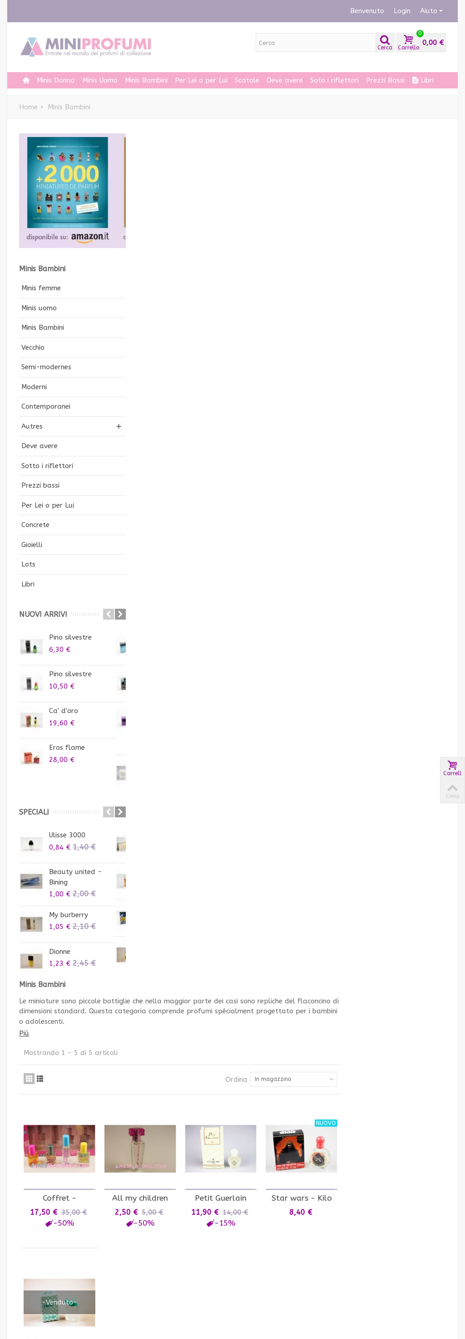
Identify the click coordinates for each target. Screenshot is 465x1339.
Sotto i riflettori (47, 466)
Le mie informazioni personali (54, 1267)
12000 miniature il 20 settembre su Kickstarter (409, 1046)
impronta (148, 1293)
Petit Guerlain (327, 350)
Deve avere (285, 80)
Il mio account (47, 1214)
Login (402, 11)
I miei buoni (41, 1284)
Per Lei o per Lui (201, 80)
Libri (423, 80)
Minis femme (41, 288)
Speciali (34, 812)
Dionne (59, 952)
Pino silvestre (70, 637)
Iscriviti (256, 1269)
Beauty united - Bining (75, 877)
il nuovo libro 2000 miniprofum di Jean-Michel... (412, 1096)
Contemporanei (45, 406)
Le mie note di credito (58, 1240)
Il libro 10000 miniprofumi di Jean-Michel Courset (412, 1147)
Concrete (35, 525)
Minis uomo (39, 308)
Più (134, 187)
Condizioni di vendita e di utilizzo (174, 1265)
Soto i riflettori (334, 80)
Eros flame (67, 747)
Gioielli (31, 545)
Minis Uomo (100, 80)
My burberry (68, 915)
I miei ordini (41, 1229)
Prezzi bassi (40, 485)
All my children (248, 350)
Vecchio (33, 347)
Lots (28, 564)
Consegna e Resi (159, 1282)
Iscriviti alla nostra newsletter (270, 1234)
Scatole (247, 80)
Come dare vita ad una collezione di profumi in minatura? (171, 1239)
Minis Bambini (146, 80)
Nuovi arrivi (43, 614)
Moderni (34, 387)
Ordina (340, 233)
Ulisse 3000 (67, 835)
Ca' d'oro (63, 711)
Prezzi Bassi (385, 80)
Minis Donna (56, 80)
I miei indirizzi (44, 1251)
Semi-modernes (46, 367)
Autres (32, 426)
